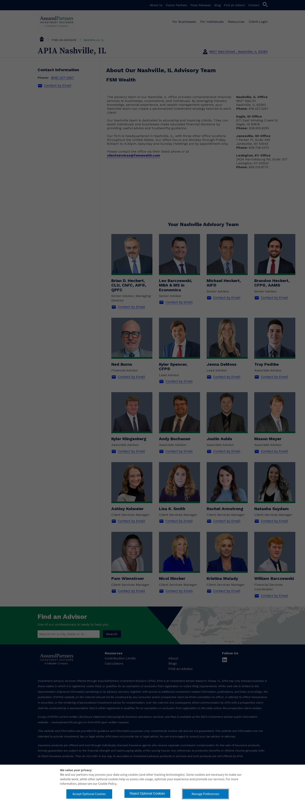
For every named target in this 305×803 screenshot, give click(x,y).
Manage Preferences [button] (205, 794)
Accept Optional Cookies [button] (89, 794)
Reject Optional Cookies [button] (147, 793)
